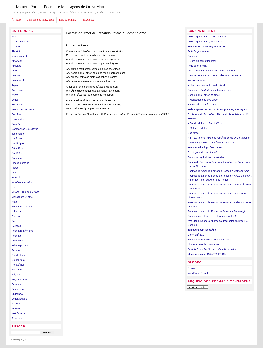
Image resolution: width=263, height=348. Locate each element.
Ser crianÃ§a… (196, 234)
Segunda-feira (19, 279)
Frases (15, 172)
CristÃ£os (17, 153)
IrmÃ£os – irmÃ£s (22, 182)
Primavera (17, 240)
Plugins (192, 268)
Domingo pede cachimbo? (202, 152)
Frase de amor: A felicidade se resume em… (212, 70)
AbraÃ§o (16, 51)
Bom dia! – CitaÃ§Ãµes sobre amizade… (210, 90)
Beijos (15, 99)
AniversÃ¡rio (18, 80)
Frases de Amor (196, 80)
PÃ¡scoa (16, 225)
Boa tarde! (193, 132)
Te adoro (16, 303)
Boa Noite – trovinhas (24, 109)
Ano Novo (17, 90)
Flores (15, 167)
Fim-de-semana (20, 162)
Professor (17, 250)
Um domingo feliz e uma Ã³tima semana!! (211, 142)
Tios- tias (17, 318)
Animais (16, 75)
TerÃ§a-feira (18, 313)
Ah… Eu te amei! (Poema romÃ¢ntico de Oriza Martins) (219, 137)
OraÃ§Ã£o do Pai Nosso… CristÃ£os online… (213, 249)
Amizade (16, 65)
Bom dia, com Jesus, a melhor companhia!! (212, 216)
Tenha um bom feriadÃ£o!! (202, 229)
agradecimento (20, 56)
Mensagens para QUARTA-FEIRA (207, 254)
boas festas (18, 119)
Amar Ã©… (18, 60)
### (14, 36)
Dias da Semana (67, 19)
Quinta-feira (18, 259)
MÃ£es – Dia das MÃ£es (25, 191)
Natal (14, 201)
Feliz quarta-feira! (197, 65)
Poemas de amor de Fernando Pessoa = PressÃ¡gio (217, 211)
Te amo (16, 308)
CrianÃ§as (17, 148)
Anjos (15, 85)
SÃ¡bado (16, 274)
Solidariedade (19, 298)
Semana (16, 284)
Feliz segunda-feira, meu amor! (205, 41)
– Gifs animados (21, 41)
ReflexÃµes (18, 264)
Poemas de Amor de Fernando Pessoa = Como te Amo (218, 170)
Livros (15, 187)
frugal (23, 339)
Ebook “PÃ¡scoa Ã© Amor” (203, 104)
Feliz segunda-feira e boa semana (207, 36)
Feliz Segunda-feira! (199, 51)
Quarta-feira (18, 255)
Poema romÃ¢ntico (22, 230)
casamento (18, 133)
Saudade (17, 269)
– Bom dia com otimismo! (202, 60)
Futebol (16, 177)
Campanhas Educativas (25, 128)
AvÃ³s (15, 94)
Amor (15, 70)
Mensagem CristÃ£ (22, 196)
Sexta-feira (18, 289)
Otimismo (17, 211)
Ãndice (16, 19)
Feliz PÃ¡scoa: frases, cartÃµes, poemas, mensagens (218, 109)
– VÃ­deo (16, 46)
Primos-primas (20, 245)
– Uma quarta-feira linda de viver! (206, 85)
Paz (14, 221)
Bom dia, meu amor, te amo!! (204, 94)
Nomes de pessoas (22, 206)
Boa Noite (17, 104)
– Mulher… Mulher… (199, 128)
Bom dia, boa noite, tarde (40, 19)
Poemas (16, 235)
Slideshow (17, 293)
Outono (16, 216)
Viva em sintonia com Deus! (203, 244)
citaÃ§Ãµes (18, 143)
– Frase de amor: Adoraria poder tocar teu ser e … (216, 75)
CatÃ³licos (17, 138)
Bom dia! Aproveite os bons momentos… (210, 239)
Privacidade (88, 19)
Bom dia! (193, 56)
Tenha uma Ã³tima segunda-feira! (206, 46)
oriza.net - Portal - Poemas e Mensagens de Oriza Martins (60, 6)
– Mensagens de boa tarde (203, 99)
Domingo (17, 158)
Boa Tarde (17, 114)
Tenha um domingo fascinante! (205, 147)
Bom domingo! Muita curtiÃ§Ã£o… (207, 157)
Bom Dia (16, 124)
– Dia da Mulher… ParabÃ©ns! (205, 123)
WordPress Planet (198, 273)
